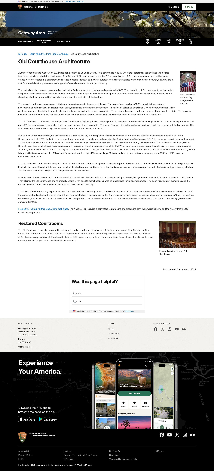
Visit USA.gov (85, 465)
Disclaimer (114, 455)
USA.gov (159, 451)
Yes (79, 293)
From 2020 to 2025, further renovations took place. (43, 209)
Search (173, 6)
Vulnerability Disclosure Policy (124, 459)
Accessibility (24, 451)
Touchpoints (129, 311)
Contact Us (24, 346)
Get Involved (63, 42)
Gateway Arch (31, 33)
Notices (67, 451)
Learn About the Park (46, 42)
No (79, 301)
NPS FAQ (68, 459)
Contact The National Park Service (81, 455)
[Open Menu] (189, 7)
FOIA (21, 459)
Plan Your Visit (25, 42)
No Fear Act (115, 451)
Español (113, 338)
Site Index (114, 333)
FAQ (111, 329)
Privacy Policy (25, 455)
